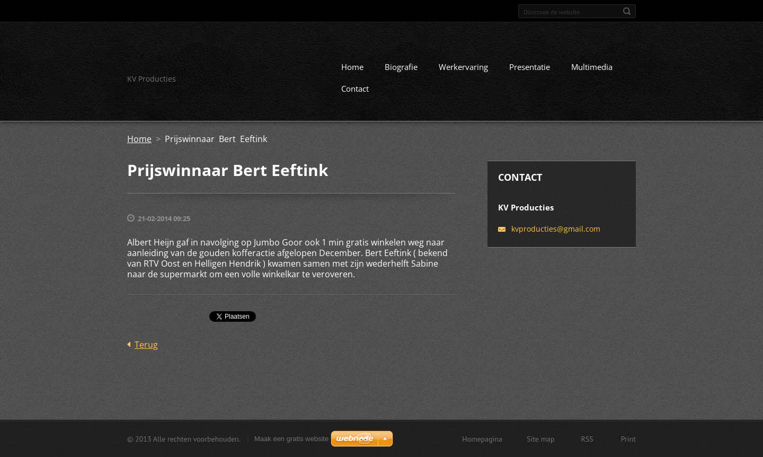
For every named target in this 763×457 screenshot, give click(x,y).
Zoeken (627, 11)
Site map (541, 439)
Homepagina (482, 439)
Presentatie (529, 66)
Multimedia (592, 66)
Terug (146, 344)
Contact (355, 88)
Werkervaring (463, 66)
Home (352, 66)
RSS (587, 439)
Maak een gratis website (291, 439)
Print (628, 439)
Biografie (401, 66)
